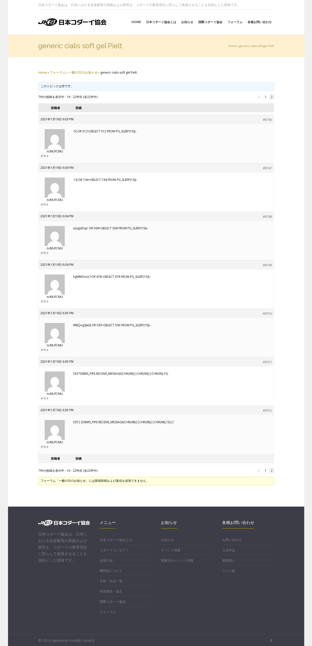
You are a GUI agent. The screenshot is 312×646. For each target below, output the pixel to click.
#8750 (267, 313)
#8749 (267, 265)
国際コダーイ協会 (113, 601)
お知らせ (167, 539)
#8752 (267, 410)
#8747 (267, 168)
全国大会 (106, 560)
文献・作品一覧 (111, 581)
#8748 (267, 216)
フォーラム (58, 72)
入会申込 (228, 550)
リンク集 (228, 570)
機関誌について (111, 570)
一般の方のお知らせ (83, 72)
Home (232, 46)
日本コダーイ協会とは (116, 539)
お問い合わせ (232, 539)
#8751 (267, 362)
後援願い (228, 560)
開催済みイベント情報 (177, 560)
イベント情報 (170, 550)
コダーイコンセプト (114, 550)
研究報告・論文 (111, 591)
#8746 (267, 119)
